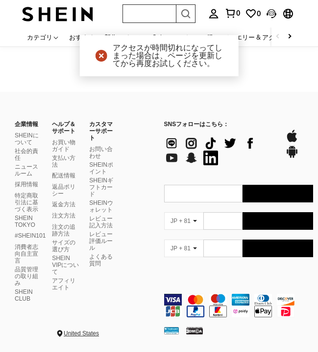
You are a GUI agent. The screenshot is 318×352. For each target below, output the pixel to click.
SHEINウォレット (101, 206)
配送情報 (63, 175)
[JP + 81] (183, 221)
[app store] (292, 140)
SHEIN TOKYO (25, 221)
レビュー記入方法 (101, 222)
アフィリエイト (63, 284)
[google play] (292, 156)
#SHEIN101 (30, 235)
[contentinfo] (239, 305)
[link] (253, 14)
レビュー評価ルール (101, 241)
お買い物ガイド (63, 146)
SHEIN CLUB (24, 295)
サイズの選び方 (63, 246)
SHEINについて (27, 139)
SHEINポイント (101, 168)
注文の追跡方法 (63, 230)
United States (81, 333)
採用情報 (26, 184)
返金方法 (63, 204)
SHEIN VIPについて (65, 265)
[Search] (186, 13)
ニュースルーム (26, 170)
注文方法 (63, 215)
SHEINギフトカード (101, 187)
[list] (220, 150)
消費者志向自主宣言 (26, 253)
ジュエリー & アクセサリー (261, 37)
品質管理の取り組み (26, 276)
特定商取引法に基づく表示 (26, 202)
